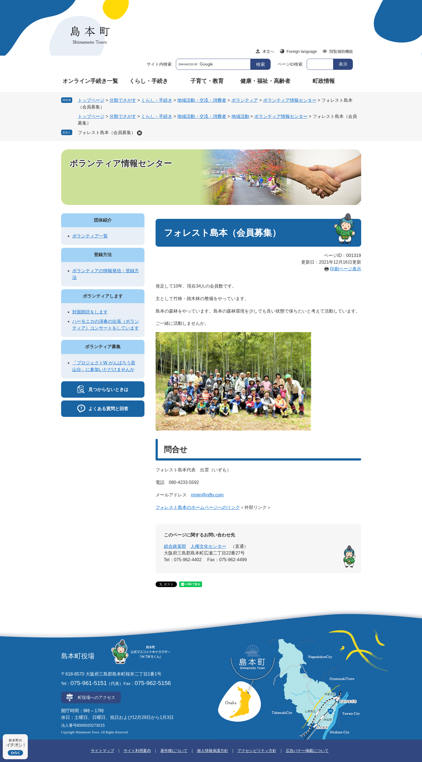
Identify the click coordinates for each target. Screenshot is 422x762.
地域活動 (240, 116)
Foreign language (302, 51)
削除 (139, 132)
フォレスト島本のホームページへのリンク (198, 507)
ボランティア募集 (103, 346)
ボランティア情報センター (289, 100)
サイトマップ (102, 750)
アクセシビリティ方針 (257, 750)
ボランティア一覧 (90, 236)
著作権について (174, 750)
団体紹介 (103, 220)
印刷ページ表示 (345, 268)
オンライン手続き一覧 (90, 81)
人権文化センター (208, 546)
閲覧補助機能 (341, 51)
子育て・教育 (207, 81)
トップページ (91, 100)
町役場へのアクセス (96, 697)
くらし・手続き (148, 81)
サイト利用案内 (137, 750)
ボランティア (244, 100)
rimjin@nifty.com (207, 495)
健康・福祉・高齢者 (265, 81)
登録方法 (103, 254)
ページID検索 (290, 64)
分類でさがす (122, 100)
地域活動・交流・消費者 (201, 100)
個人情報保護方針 (212, 750)
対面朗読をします (90, 312)
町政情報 (324, 81)
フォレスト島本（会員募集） (107, 132)
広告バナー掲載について (307, 750)
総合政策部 (175, 546)
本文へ (268, 51)
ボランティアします (103, 296)
